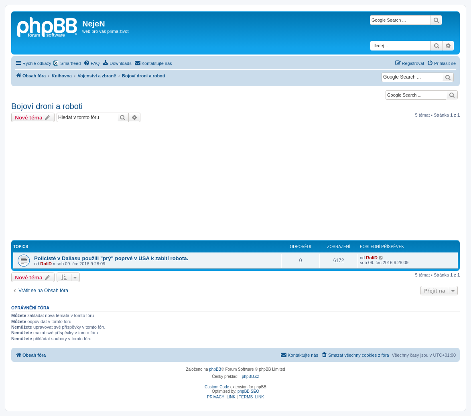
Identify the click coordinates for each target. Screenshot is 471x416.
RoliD (46, 263)
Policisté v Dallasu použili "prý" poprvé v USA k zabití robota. (111, 258)
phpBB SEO (248, 391)
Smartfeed (71, 63)
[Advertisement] (235, 182)
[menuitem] (91, 63)
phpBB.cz (250, 376)
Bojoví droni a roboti (47, 106)
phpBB (215, 369)
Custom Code (217, 387)
